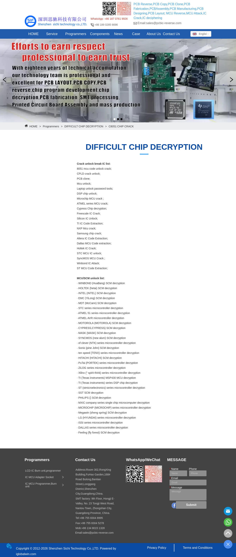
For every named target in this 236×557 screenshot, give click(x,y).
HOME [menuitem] (33, 34)
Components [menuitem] (100, 34)
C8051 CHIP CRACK (121, 126)
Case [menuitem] (136, 34)
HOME (33, 126)
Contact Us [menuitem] (171, 34)
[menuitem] (51, 34)
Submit (191, 504)
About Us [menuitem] (154, 34)
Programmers (51, 126)
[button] (51, 34)
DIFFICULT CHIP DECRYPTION (84, 126)
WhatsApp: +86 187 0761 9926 (109, 18)
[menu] (102, 34)
